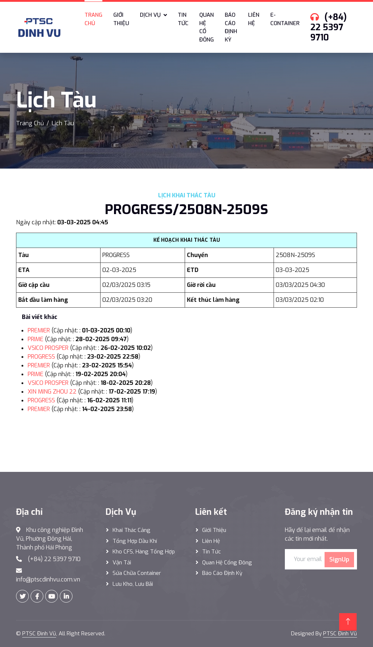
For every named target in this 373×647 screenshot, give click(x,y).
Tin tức (183, 19)
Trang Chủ (30, 123)
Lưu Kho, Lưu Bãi (133, 584)
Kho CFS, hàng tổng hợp (144, 551)
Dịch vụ (150, 15)
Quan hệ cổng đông (227, 562)
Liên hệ (253, 19)
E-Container (284, 19)
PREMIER (39, 330)
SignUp (339, 559)
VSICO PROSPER (48, 348)
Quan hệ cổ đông (206, 27)
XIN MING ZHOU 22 (52, 391)
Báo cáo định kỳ (231, 27)
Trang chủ (93, 19)
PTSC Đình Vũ (39, 633)
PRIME (35, 339)
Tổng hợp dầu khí (135, 541)
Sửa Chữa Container (137, 573)
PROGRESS (41, 356)
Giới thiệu (121, 19)
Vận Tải (122, 562)
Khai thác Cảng (131, 530)
